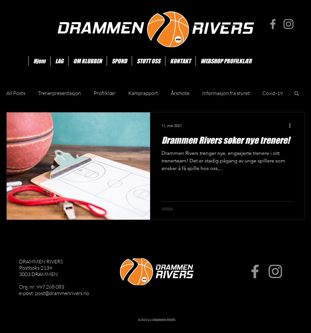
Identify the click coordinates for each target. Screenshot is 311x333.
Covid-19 (272, 93)
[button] (297, 94)
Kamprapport (143, 93)
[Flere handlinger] (292, 125)
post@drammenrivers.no (62, 293)
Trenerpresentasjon (59, 93)
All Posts (15, 93)
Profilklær (105, 93)
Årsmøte (180, 93)
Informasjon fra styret (226, 93)
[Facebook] (273, 24)
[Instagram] (288, 24)
